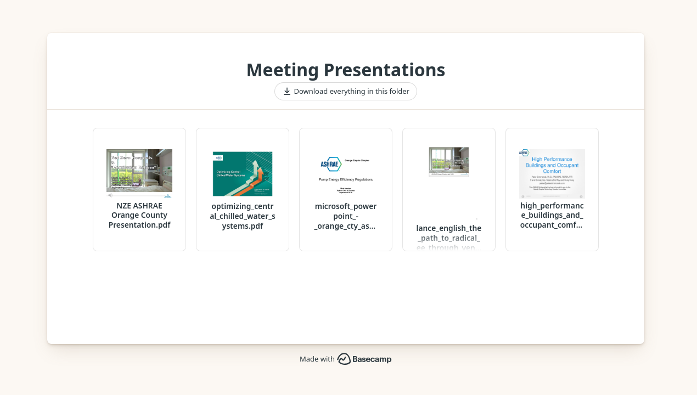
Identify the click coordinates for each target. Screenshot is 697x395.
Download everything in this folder (345, 91)
